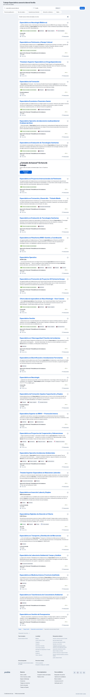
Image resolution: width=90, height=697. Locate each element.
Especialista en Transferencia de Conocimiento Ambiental (41, 596)
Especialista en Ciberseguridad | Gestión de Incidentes (40, 339)
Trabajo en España (24, 687)
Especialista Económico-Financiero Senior (35, 101)
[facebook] (74, 672)
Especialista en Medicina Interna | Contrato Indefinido (39, 576)
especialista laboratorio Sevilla (59, 650)
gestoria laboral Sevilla (57, 641)
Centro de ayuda (24, 685)
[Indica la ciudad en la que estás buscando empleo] (46, 8)
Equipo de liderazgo (24, 679)
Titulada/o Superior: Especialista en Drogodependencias (40, 62)
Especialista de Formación (29, 82)
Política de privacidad (20, 693)
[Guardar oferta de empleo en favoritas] (67, 22)
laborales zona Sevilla (57, 645)
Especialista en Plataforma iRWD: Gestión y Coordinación (41, 239)
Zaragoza (38, 643)
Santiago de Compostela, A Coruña (43, 650)
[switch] (68, 16)
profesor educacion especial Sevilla (60, 654)
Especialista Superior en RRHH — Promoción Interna (39, 415)
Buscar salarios (58, 679)
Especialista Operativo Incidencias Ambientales (37, 454)
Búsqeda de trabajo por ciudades (42, 666)
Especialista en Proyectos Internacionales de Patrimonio (40, 180)
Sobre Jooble (23, 674)
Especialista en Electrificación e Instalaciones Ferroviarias (41, 359)
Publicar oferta (40, 676)
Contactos (22, 681)
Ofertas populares (39, 664)
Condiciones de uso (8, 693)
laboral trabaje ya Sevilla (58, 652)
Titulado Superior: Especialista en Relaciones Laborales (40, 474)
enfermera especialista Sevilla (59, 643)
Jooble (84, 694)
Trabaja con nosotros (25, 683)
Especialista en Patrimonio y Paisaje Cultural (36, 42)
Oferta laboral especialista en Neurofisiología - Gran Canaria (42, 300)
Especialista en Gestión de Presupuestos (35, 616)
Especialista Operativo (28, 259)
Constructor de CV (59, 681)
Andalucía (38, 654)
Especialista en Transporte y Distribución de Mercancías (40, 537)
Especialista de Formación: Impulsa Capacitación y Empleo (41, 395)
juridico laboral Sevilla (57, 659)
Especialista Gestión (27, 320)
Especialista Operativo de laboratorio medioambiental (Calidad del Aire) (39, 122)
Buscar (82, 8)
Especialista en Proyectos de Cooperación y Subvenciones (41, 435)
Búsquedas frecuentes (24, 634)
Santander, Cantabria (40, 647)
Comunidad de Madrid (40, 649)
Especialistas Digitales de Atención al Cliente (36, 515)
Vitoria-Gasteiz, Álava (40, 641)
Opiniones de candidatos (60, 676)
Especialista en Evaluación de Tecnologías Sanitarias (39, 143)
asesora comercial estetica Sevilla (60, 639)
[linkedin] (84, 672)
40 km (58, 8)
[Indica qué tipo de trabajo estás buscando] (17, 8)
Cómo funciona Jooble (25, 676)
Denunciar (65, 36)
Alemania (37, 652)
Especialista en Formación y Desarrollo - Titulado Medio (40, 200)
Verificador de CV (59, 683)
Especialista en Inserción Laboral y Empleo (35, 494)
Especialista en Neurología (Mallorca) (33, 22)
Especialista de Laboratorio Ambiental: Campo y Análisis (40, 557)
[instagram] (77, 672)
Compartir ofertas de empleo (44, 674)
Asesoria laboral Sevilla (23, 639)
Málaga (37, 639)
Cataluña (37, 645)
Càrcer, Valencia (39, 656)
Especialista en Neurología (29, 379)
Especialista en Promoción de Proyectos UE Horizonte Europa (42, 280)
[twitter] (81, 672)
